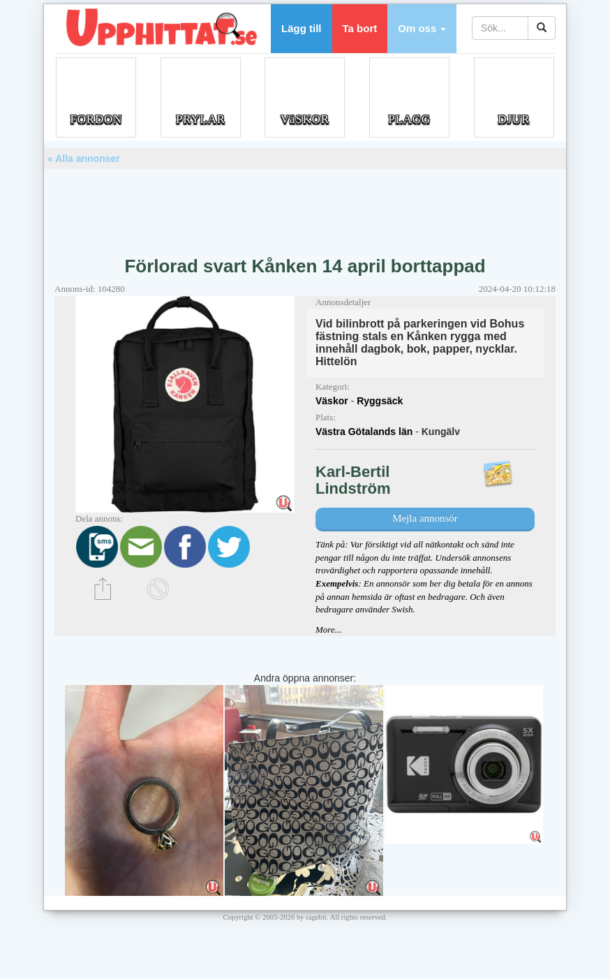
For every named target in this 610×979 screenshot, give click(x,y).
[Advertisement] (305, 207)
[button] (421, 28)
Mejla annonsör (425, 518)
